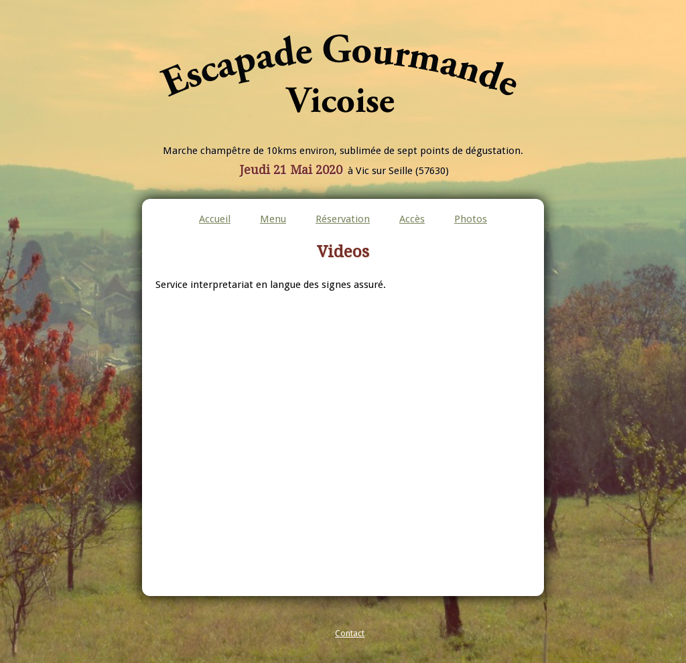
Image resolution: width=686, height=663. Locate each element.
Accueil (214, 219)
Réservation (343, 219)
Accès (412, 219)
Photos (470, 219)
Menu (273, 219)
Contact (349, 633)
